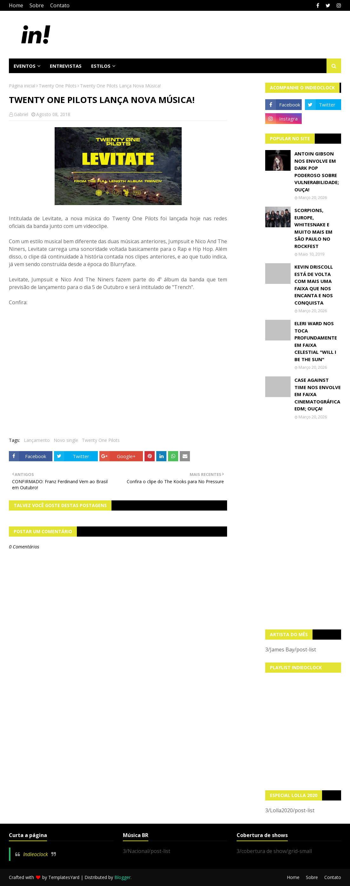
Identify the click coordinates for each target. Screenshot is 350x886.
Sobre (37, 5)
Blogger (122, 877)
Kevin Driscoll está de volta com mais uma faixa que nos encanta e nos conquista (313, 285)
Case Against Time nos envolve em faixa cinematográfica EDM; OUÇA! (317, 394)
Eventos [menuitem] (25, 66)
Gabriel (21, 114)
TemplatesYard (63, 877)
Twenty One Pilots (58, 86)
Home (16, 5)
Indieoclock (35, 854)
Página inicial (22, 86)
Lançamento (37, 440)
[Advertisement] (303, 524)
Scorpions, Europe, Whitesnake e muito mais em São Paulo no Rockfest (313, 228)
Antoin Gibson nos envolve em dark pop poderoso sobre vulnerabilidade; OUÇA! (316, 171)
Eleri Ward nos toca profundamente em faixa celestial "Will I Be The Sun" (315, 341)
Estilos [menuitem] (101, 66)
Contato (60, 5)
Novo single (66, 440)
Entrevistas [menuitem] (66, 66)
